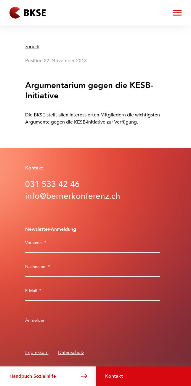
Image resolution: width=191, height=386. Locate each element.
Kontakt (114, 376)
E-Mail (33, 291)
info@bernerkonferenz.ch (72, 196)
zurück (32, 47)
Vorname (35, 243)
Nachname (37, 267)
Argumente (38, 122)
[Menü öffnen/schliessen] (177, 13)
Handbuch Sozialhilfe (32, 376)
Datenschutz (71, 352)
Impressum (37, 352)
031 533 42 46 (52, 184)
